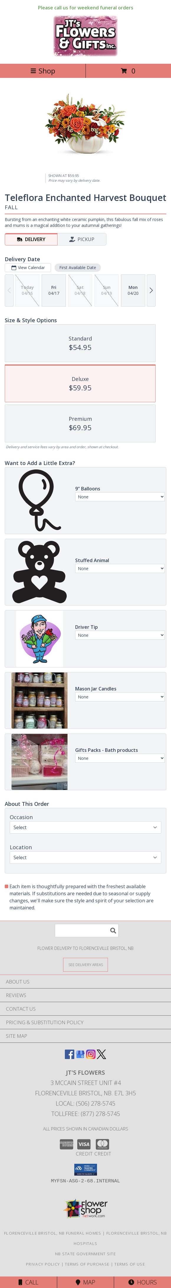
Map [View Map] (85, 1282)
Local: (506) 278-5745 (85, 1103)
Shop (42, 71)
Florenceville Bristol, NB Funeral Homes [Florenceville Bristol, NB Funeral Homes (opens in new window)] (52, 1233)
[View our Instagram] (91, 1057)
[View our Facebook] (69, 1057)
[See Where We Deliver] (85, 964)
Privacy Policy (43, 1264)
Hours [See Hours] (142, 1282)
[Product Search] (87, 930)
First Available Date (77, 267)
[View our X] (101, 1057)
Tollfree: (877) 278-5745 (85, 1114)
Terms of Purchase (87, 1264)
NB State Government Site (85, 1253)
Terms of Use (129, 1264)
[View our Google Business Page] (80, 1057)
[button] (85, 1170)
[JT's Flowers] (85, 55)
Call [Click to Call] (28, 1282)
